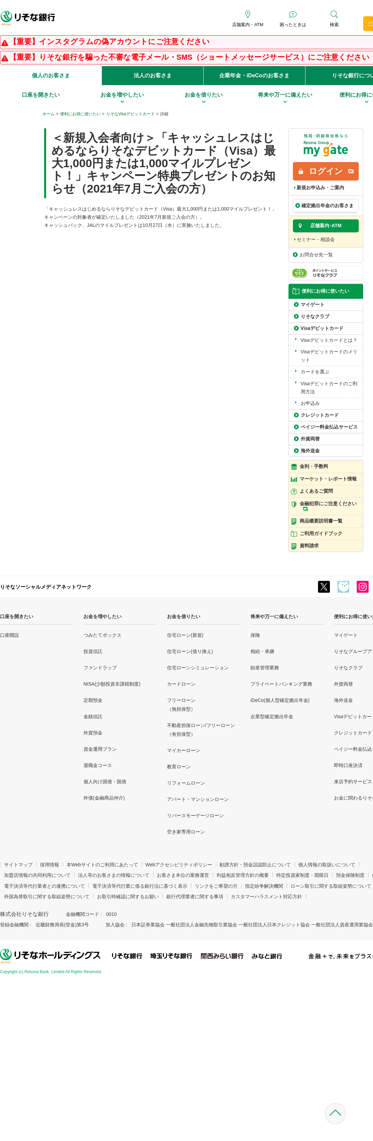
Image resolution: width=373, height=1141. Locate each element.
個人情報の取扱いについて (326, 864)
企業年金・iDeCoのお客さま (254, 75)
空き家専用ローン (186, 831)
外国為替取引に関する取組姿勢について (47, 896)
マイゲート (346, 635)
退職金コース (97, 765)
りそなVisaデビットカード (130, 114)
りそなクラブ (348, 667)
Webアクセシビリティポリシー (179, 864)
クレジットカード (353, 732)
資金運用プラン (100, 749)
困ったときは (293, 24)
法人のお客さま (153, 75)
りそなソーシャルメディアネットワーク (46, 587)
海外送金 (343, 700)
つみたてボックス (102, 635)
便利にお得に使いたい (80, 114)
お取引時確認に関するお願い (128, 896)
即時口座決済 (348, 765)
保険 (255, 635)
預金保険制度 (350, 875)
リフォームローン (186, 783)
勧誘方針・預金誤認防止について (255, 864)
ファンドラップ (100, 667)
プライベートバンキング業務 (281, 684)
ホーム (48, 114)
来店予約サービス (353, 781)
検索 (334, 24)
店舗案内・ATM (247, 24)
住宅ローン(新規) (185, 635)
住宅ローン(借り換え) (190, 651)
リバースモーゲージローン (195, 815)
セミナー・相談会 (316, 239)
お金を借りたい (183, 616)
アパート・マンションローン (198, 799)
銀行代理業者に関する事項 (194, 896)
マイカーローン (183, 750)
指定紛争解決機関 (264, 886)
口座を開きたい (16, 616)
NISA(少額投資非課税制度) (112, 684)
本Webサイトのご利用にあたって (102, 864)
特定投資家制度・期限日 (302, 875)
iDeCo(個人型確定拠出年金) (280, 700)
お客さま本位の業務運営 (183, 875)
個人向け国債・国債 (104, 781)
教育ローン (179, 766)
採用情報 (49, 864)
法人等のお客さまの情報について (113, 875)
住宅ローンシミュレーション (198, 667)
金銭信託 (92, 716)
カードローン (181, 684)
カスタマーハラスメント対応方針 (266, 896)
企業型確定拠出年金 (271, 716)
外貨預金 (92, 732)
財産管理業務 (264, 667)
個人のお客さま (51, 75)
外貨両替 (343, 684)
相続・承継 (262, 651)
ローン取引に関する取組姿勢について (331, 886)
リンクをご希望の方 (216, 886)
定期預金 (92, 700)
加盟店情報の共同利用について (37, 875)
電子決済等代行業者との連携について (44, 886)
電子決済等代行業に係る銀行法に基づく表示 (139, 886)
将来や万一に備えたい (274, 616)
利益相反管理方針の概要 (243, 875)
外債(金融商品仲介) (104, 798)
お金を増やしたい (102, 616)
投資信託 (92, 651)
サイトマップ (18, 864)
